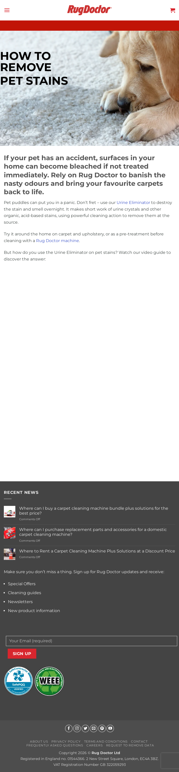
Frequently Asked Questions (54, 745)
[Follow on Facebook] (69, 728)
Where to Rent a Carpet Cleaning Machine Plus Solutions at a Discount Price (97, 551)
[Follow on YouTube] (110, 728)
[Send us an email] (93, 728)
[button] (7, 10)
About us (39, 741)
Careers (94, 745)
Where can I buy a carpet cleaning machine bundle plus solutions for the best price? (93, 511)
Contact (139, 741)
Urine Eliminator (133, 202)
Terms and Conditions (106, 741)
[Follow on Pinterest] (102, 728)
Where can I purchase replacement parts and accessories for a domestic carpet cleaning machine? (93, 532)
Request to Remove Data (130, 745)
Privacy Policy (66, 741)
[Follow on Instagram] (77, 728)
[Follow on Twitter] (85, 728)
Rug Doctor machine (57, 240)
